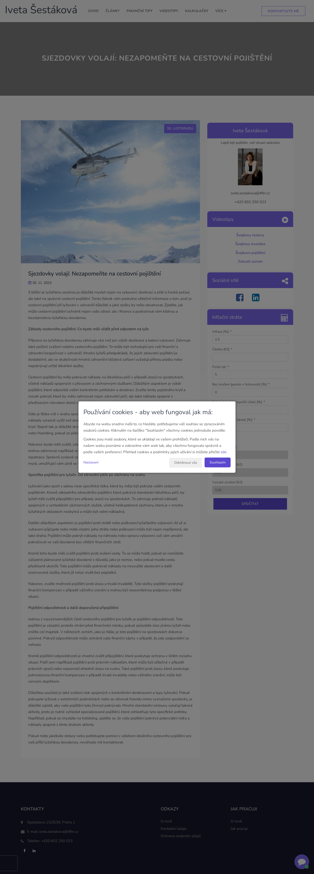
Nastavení (90, 462)
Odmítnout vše (185, 462)
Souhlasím (217, 462)
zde (223, 451)
